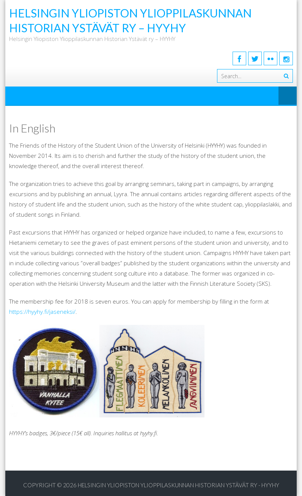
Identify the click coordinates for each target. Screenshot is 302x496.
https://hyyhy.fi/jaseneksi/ (42, 311)
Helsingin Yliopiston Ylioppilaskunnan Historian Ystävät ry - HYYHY (178, 485)
